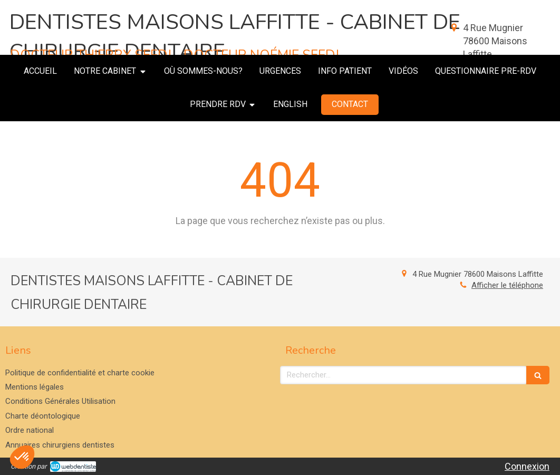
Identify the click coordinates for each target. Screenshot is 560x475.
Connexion (527, 466)
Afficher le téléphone (507, 285)
